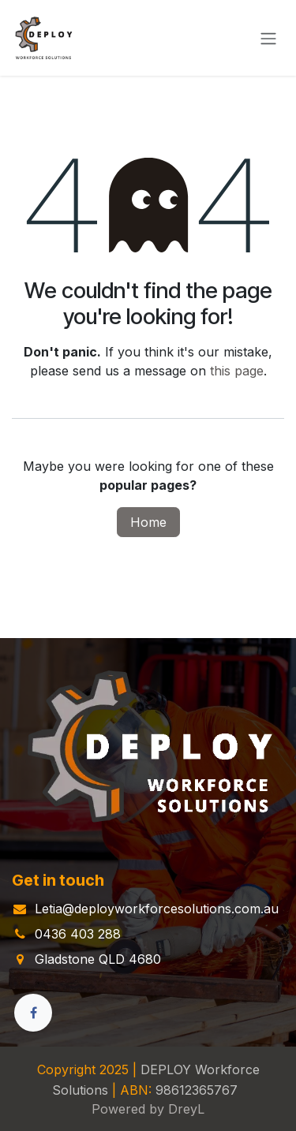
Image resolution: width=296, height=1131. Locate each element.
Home (148, 522)
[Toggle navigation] (268, 37)
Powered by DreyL (148, 1109)
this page (237, 371)
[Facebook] (33, 1013)
